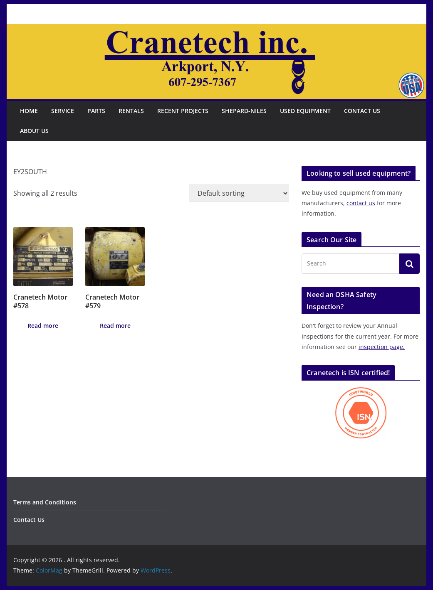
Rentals (131, 111)
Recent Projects (182, 111)
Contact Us (362, 111)
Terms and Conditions (44, 502)
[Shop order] (239, 193)
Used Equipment (305, 111)
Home (29, 111)
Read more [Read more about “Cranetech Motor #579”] (115, 325)
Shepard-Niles (244, 111)
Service (62, 111)
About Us (34, 131)
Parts (96, 111)
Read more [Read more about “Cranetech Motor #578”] (42, 325)
